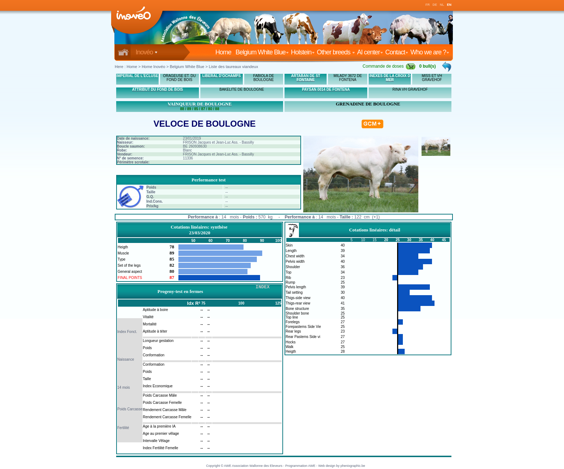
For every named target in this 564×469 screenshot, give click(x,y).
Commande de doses (389, 66)
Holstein (303, 52)
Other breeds (336, 52)
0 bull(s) (427, 66)
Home (224, 52)
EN (449, 4)
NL (442, 4)
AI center (370, 52)
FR (428, 4)
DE (435, 4)
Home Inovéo (153, 66)
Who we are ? (429, 52)
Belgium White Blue (262, 52)
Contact (396, 52)
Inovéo (147, 52)
